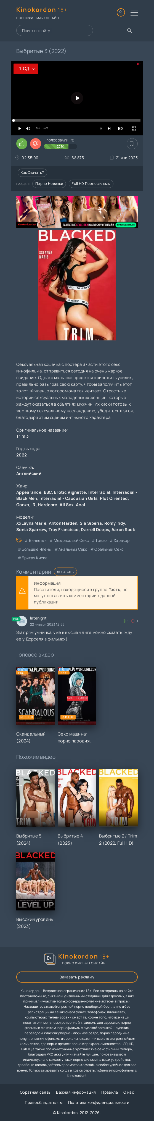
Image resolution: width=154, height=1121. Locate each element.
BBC (48, 492)
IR (33, 505)
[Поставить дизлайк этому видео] (35, 143)
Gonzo (22, 505)
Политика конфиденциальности (98, 1102)
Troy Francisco (64, 529)
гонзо (101, 540)
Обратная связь (35, 1092)
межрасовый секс (71, 540)
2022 (21, 455)
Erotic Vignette (70, 492)
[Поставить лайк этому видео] (21, 143)
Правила (109, 1092)
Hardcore (47, 505)
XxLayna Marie (31, 523)
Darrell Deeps (95, 529)
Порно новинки (49, 183)
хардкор (121, 540)
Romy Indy (114, 523)
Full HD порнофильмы (91, 183)
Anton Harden (63, 523)
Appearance (28, 492)
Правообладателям (44, 1102)
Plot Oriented (114, 498)
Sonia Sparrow (31, 529)
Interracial (99, 492)
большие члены (36, 549)
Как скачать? (32, 172)
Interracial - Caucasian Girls (68, 498)
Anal (80, 505)
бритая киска (34, 557)
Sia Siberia (91, 523)
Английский (28, 473)
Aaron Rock (123, 529)
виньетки (38, 540)
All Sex (66, 505)
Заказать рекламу (77, 977)
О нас (128, 1092)
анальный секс (73, 549)
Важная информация (76, 1092)
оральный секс (109, 549)
